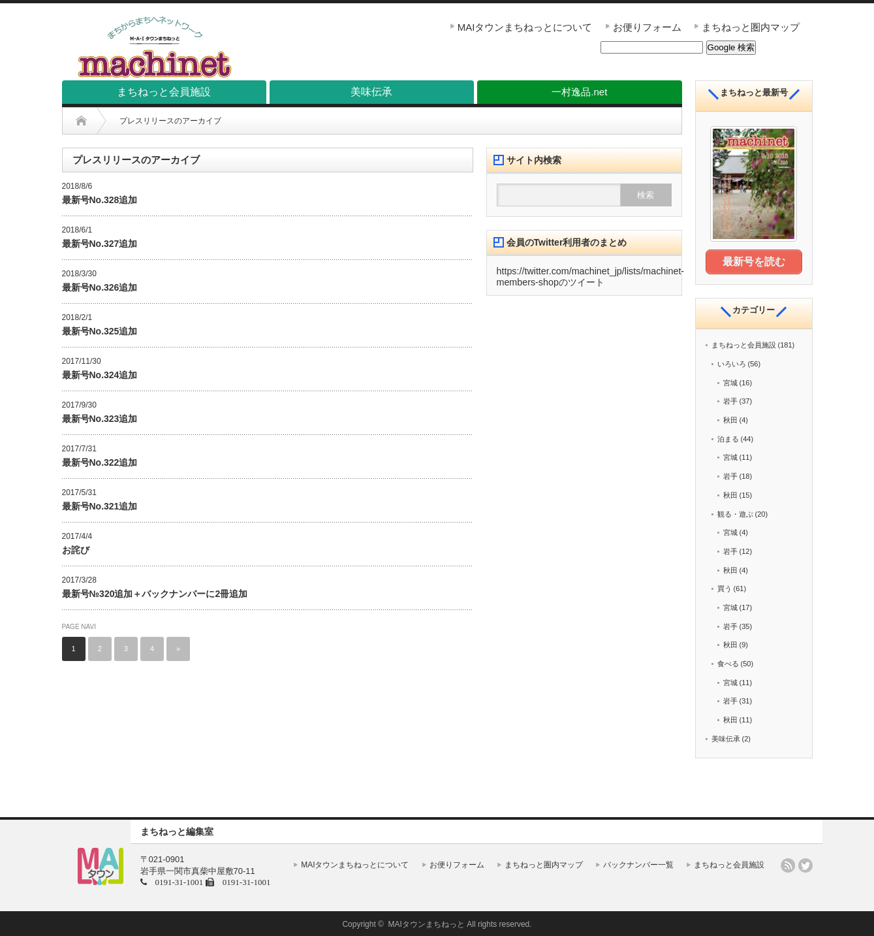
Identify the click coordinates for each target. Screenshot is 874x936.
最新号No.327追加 (100, 243)
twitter (805, 864)
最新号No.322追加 (100, 462)
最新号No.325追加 (100, 331)
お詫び (75, 550)
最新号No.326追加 (100, 287)
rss (788, 864)
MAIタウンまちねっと (426, 923)
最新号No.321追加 (100, 506)
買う (724, 587)
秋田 (730, 419)
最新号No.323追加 (100, 418)
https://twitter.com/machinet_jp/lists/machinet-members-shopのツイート (591, 276)
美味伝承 (725, 737)
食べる (728, 662)
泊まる (728, 438)
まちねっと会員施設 (743, 343)
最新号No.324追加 (100, 375)
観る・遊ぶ (735, 512)
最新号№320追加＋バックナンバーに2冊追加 (155, 594)
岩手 (730, 400)
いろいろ (731, 362)
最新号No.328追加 (100, 200)
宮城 (730, 381)
